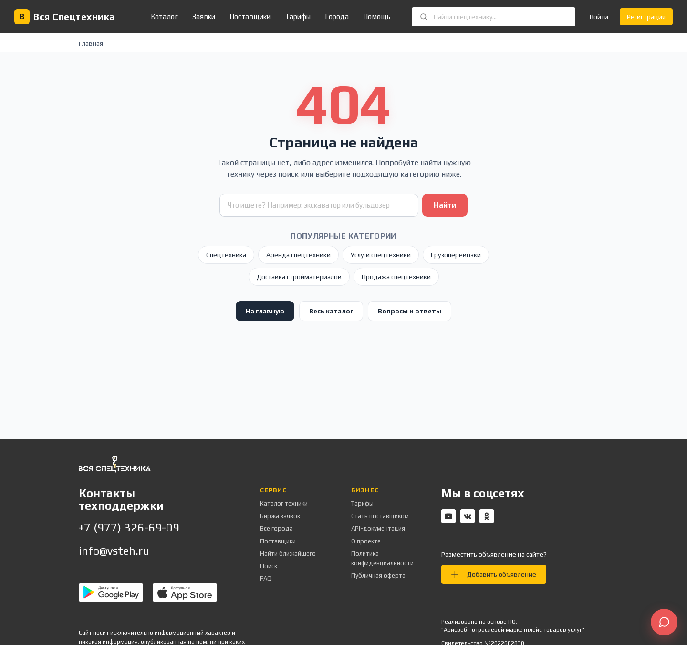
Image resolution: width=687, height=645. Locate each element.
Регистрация (646, 17)
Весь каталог (331, 311)
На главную (265, 311)
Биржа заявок (280, 516)
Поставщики (250, 16)
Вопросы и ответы (409, 311)
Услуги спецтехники (381, 255)
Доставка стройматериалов (299, 277)
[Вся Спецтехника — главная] (64, 16)
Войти (599, 17)
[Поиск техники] (318, 205)
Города (337, 16)
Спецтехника (226, 255)
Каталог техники (284, 503)
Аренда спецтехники (298, 255)
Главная (91, 43)
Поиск (268, 566)
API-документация (378, 528)
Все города (276, 528)
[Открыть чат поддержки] (664, 622)
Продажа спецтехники (396, 277)
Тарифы (298, 16)
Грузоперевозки (456, 255)
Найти (445, 205)
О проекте (366, 541)
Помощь (376, 16)
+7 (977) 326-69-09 (129, 527)
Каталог (164, 16)
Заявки (203, 16)
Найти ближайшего (288, 553)
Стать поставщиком (380, 516)
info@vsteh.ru (114, 550)
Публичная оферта (378, 575)
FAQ (265, 578)
